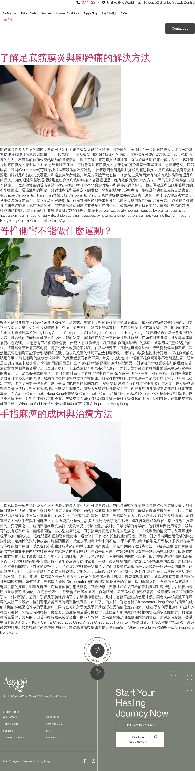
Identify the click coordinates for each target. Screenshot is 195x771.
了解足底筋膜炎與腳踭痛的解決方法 (75, 57)
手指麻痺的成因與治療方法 (56, 413)
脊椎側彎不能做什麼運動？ (56, 230)
